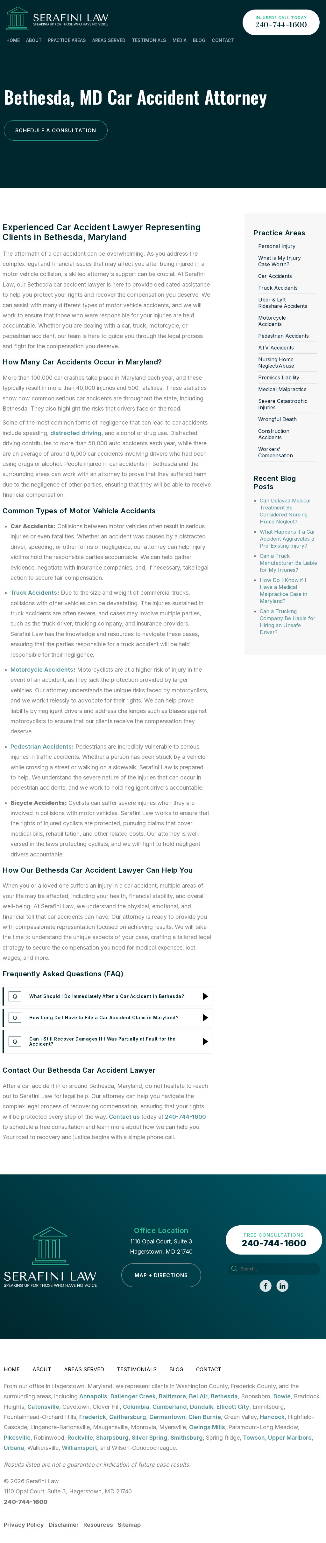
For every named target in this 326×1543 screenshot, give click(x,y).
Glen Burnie (204, 1417)
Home (13, 40)
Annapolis (93, 1396)
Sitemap (129, 1524)
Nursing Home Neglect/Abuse (276, 362)
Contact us (124, 1116)
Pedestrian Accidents (41, 746)
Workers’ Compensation (275, 452)
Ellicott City (232, 1406)
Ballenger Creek (133, 1396)
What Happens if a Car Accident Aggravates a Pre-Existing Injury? (287, 539)
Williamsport (79, 1447)
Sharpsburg (112, 1437)
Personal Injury (276, 246)
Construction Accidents (273, 434)
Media (180, 40)
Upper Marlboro (290, 1437)
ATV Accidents (276, 347)
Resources (98, 1524)
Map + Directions (161, 1275)
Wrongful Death (277, 419)
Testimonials (149, 40)
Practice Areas (67, 40)
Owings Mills (207, 1427)
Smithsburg (187, 1437)
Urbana (14, 1447)
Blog (199, 40)
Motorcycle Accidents (42, 669)
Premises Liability (278, 377)
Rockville (80, 1437)
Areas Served (108, 40)
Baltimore (172, 1396)
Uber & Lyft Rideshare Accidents (282, 302)
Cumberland (169, 1406)
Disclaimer (64, 1524)
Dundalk (201, 1406)
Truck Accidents (34, 592)
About (34, 40)
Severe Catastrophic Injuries (283, 404)
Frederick (92, 1417)
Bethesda (224, 1396)
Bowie (282, 1396)
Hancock (272, 1417)
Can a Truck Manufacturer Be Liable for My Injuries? (288, 563)
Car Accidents (275, 276)
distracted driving (76, 433)
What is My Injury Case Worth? (279, 261)
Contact (223, 40)
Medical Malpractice (282, 389)
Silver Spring (149, 1437)
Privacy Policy (24, 1524)
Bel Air (198, 1396)
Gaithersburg (127, 1417)
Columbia (136, 1406)
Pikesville (17, 1437)
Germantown (167, 1417)
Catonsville (43, 1406)
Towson (254, 1437)
